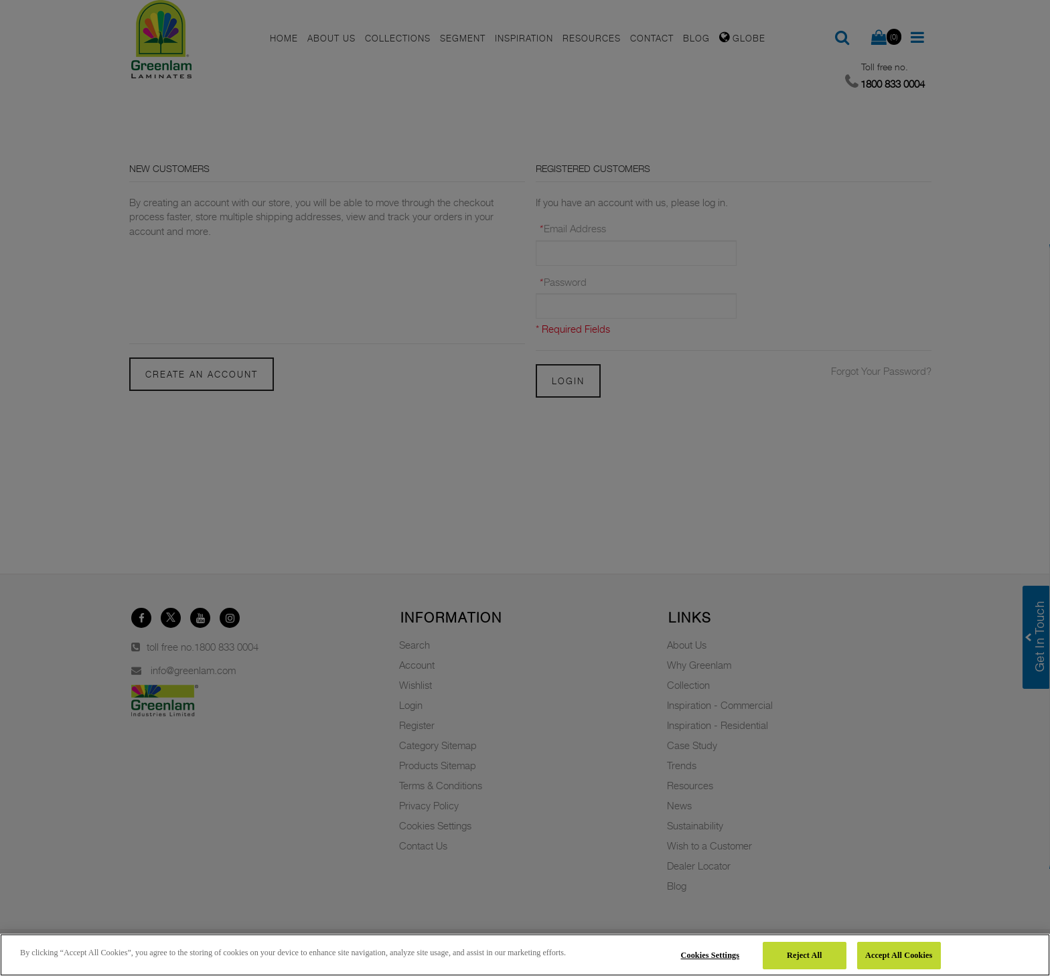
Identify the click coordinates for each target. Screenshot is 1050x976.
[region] (525, 955)
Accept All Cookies (898, 955)
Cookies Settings (710, 955)
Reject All (804, 955)
